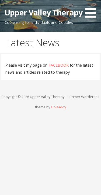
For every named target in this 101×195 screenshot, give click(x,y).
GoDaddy (58, 107)
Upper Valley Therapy (43, 12)
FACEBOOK (58, 65)
